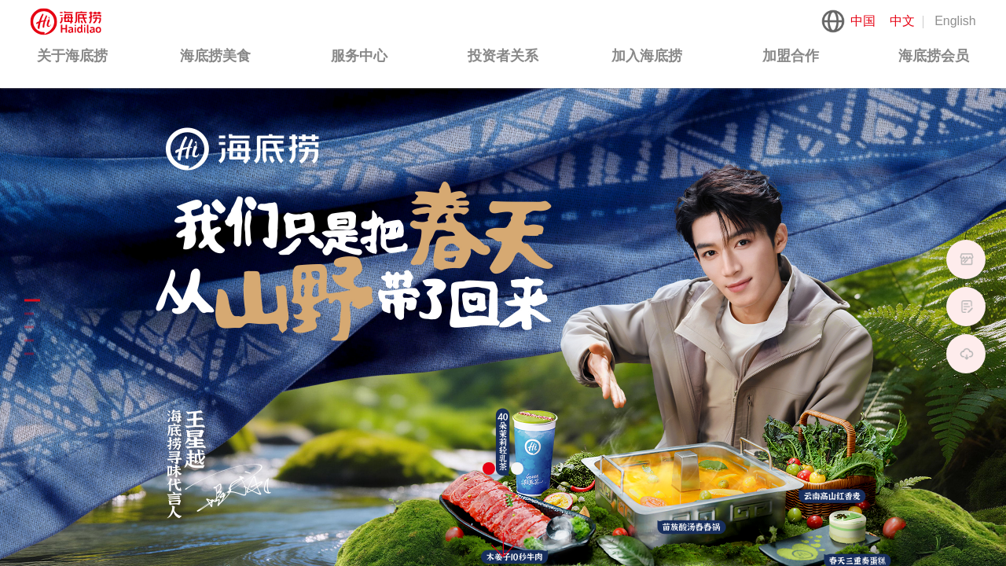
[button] (489, 468)
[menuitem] (72, 56)
